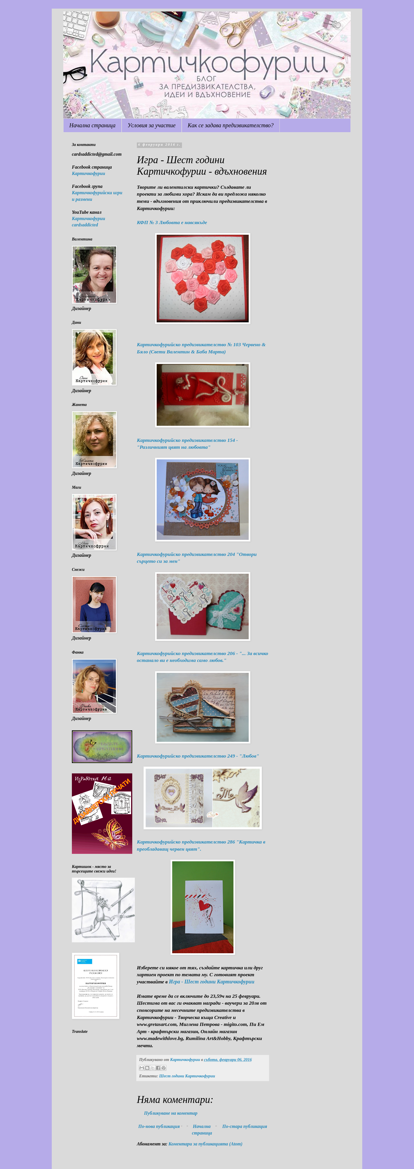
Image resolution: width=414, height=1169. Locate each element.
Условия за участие (152, 125)
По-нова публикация (159, 1126)
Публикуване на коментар (171, 1113)
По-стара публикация (244, 1126)
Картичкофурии (88, 173)
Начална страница (92, 125)
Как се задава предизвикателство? (231, 125)
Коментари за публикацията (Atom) (205, 1143)
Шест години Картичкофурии (187, 1076)
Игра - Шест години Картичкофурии (211, 982)
